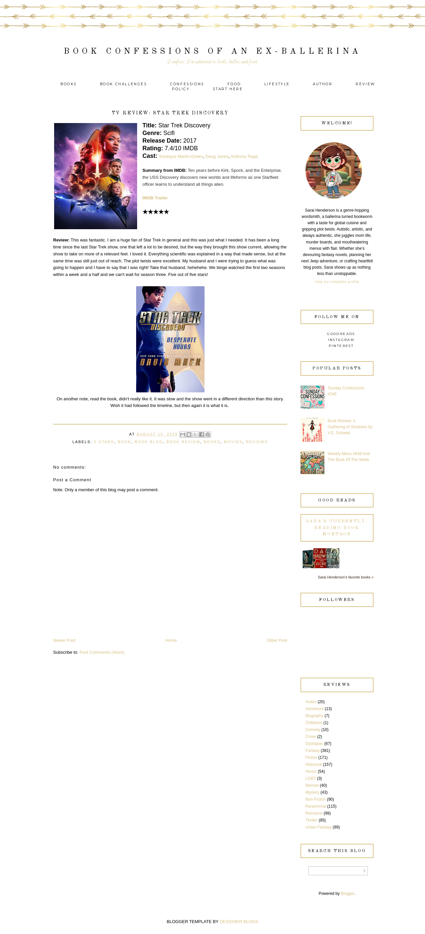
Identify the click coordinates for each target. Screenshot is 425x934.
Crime (310, 736)
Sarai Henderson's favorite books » (346, 577)
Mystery (312, 792)
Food (234, 84)
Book (124, 442)
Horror (311, 771)
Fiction (311, 757)
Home (171, 640)
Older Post (277, 640)
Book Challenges (123, 84)
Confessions (187, 84)
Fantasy (312, 750)
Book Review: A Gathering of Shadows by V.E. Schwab (350, 427)
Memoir (312, 785)
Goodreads (341, 334)
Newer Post (64, 640)
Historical (313, 764)
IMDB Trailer (155, 197)
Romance (313, 813)
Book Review (183, 442)
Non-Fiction (315, 799)
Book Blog (148, 442)
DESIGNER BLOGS (239, 921)
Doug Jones (217, 156)
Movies (233, 442)
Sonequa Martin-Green (181, 156)
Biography (314, 715)
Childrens (313, 722)
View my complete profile (337, 282)
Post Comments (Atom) (102, 652)
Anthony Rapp (244, 156)
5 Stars (104, 442)
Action (310, 702)
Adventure (314, 708)
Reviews (257, 442)
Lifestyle (278, 84)
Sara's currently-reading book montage (337, 527)
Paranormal (315, 806)
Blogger (347, 893)
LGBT (310, 778)
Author (323, 84)
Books (68, 84)
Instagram (341, 340)
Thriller (311, 820)
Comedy (312, 729)
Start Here (228, 89)
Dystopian (314, 743)
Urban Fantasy (318, 827)
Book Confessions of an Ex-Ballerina (213, 51)
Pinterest (341, 346)
